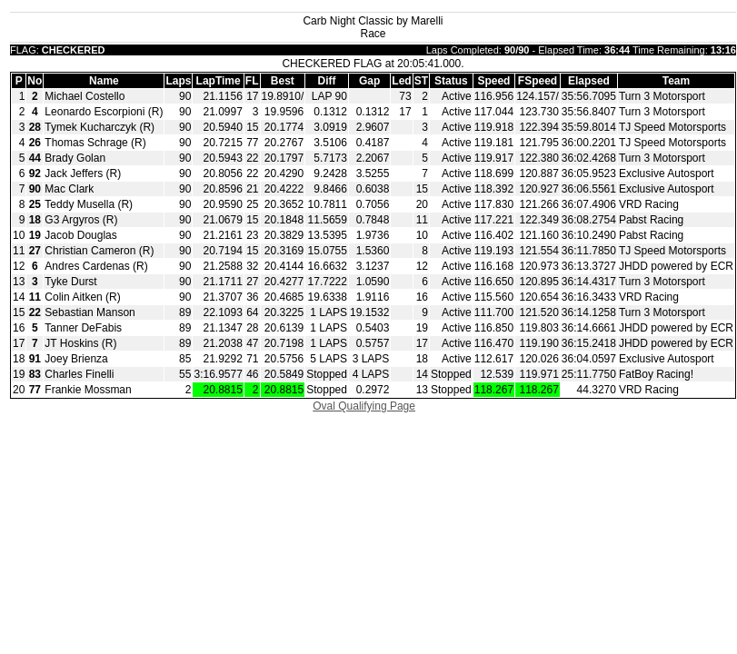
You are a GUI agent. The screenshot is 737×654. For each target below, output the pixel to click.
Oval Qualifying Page (364, 406)
